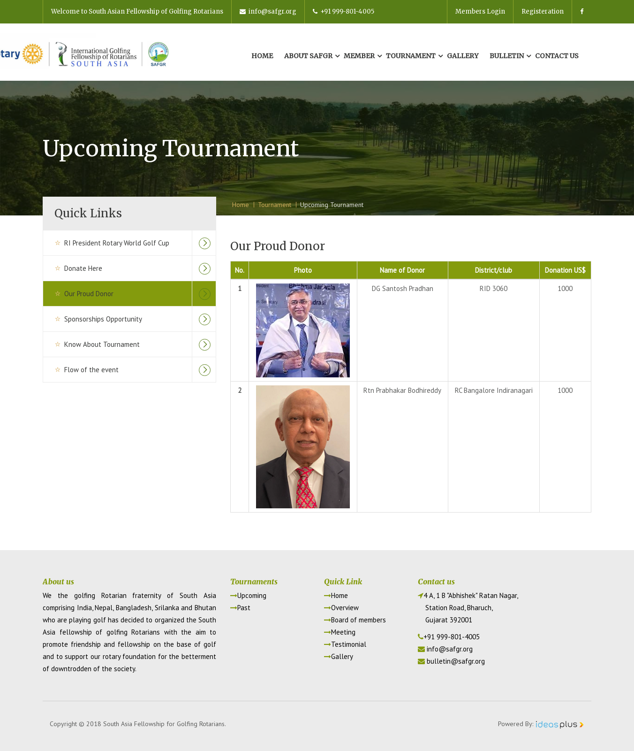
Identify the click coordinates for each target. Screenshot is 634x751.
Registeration (542, 11)
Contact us (557, 56)
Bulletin (507, 56)
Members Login (480, 11)
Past (240, 607)
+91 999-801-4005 (343, 11)
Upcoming (248, 595)
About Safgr (308, 56)
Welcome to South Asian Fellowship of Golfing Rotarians (137, 11)
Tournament (411, 56)
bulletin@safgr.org (456, 661)
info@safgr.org (268, 11)
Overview (341, 607)
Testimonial (345, 644)
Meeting (339, 632)
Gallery (462, 56)
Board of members (355, 619)
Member (359, 56)
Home (262, 56)
